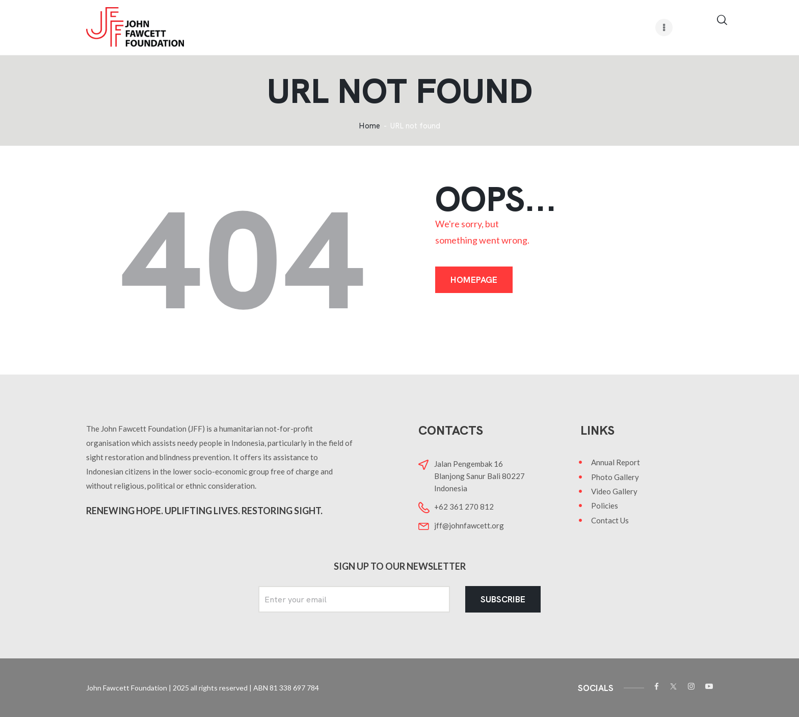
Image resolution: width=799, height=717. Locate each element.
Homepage (473, 279)
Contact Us (610, 520)
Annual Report (615, 462)
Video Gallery (614, 491)
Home (369, 126)
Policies (604, 505)
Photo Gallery (615, 477)
